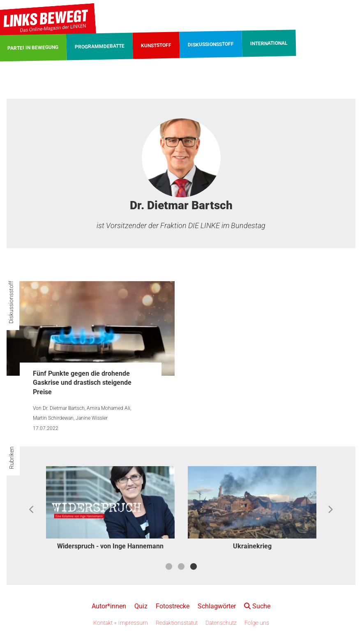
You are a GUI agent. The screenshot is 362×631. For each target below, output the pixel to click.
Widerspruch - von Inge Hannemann (110, 546)
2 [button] (181, 566)
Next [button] (330, 510)
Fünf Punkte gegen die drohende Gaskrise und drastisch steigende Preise (82, 383)
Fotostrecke (172, 606)
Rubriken (11, 457)
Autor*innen (109, 606)
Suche (257, 606)
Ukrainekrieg (252, 546)
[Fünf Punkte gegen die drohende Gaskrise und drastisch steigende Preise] (91, 328)
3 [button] (193, 566)
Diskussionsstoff (11, 302)
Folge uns (256, 622)
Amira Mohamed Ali (108, 408)
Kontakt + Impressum (120, 622)
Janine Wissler (92, 418)
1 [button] (169, 566)
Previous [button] (32, 510)
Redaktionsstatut (177, 622)
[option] (110, 509)
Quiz (141, 606)
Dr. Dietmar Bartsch (64, 408)
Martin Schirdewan (53, 418)
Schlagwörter (217, 606)
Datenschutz (221, 622)
